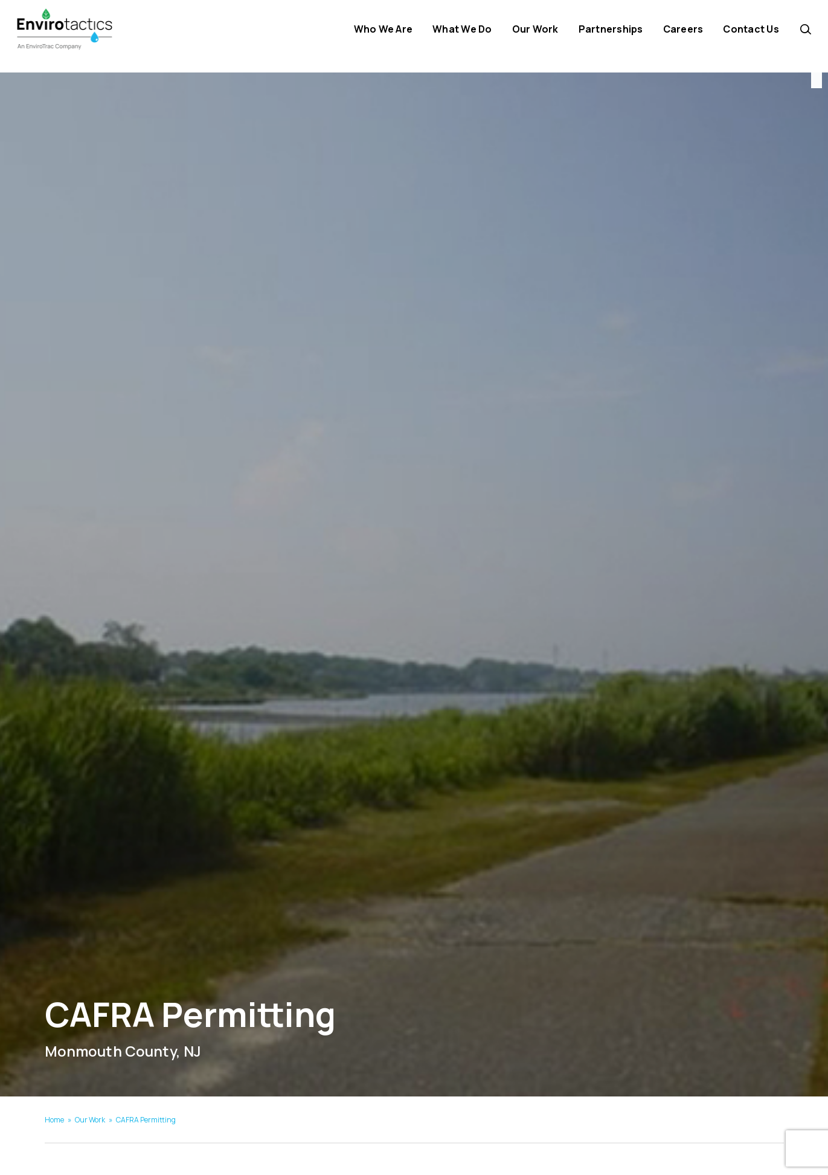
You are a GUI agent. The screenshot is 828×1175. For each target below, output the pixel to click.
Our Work (90, 1120)
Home (54, 1120)
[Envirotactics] (86, 36)
